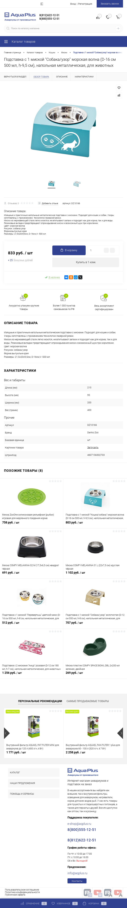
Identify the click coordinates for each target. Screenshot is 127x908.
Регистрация (85, 3)
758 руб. (31, 525)
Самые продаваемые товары (87, 702)
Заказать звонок (110, 3)
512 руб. (31, 626)
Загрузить (92, 448)
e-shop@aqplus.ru (79, 825)
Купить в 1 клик (86, 263)
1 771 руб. (16, 753)
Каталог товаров (19, 41)
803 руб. (95, 525)
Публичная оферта (15, 896)
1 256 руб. (31, 676)
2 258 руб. (75, 753)
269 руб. (95, 676)
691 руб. (31, 575)
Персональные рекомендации (40, 702)
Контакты (77, 882)
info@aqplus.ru (77, 874)
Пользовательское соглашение (22, 891)
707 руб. (95, 626)
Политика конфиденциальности (22, 893)
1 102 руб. (95, 575)
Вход (73, 3)
